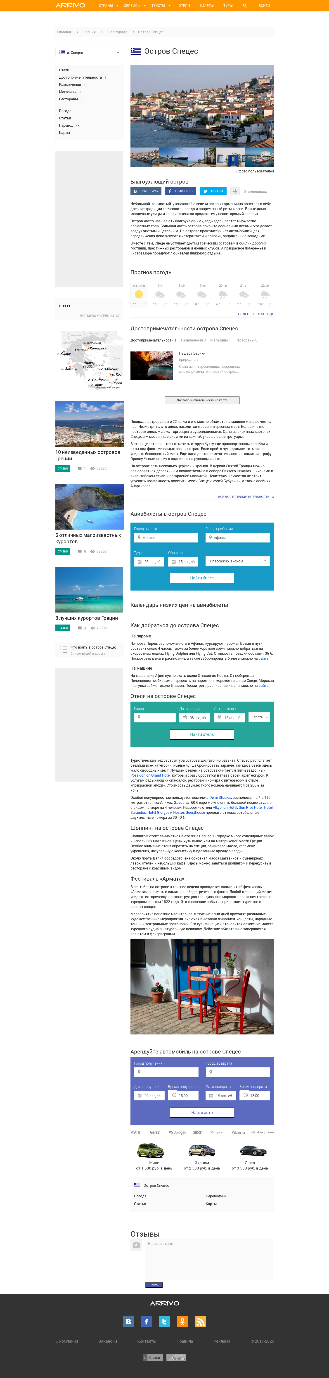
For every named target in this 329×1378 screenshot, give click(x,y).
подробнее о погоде (256, 314)
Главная (64, 31)
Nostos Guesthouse (189, 812)
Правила (185, 1341)
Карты (211, 1203)
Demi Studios (220, 797)
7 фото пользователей (255, 171)
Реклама (221, 1341)
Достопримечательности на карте (202, 400)
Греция (90, 31)
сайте (263, 658)
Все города (117, 31)
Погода (140, 1196)
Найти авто (202, 1112)
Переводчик (216, 1196)
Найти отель (202, 734)
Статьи (140, 1203)
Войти (264, 5)
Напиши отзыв (160, 1243)
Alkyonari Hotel (225, 807)
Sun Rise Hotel (251, 807)
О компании (67, 1341)
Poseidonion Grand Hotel (150, 775)
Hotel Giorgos (158, 812)
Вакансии (107, 1341)
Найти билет (202, 578)
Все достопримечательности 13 (246, 496)
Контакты (146, 1341)
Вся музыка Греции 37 (100, 315)
